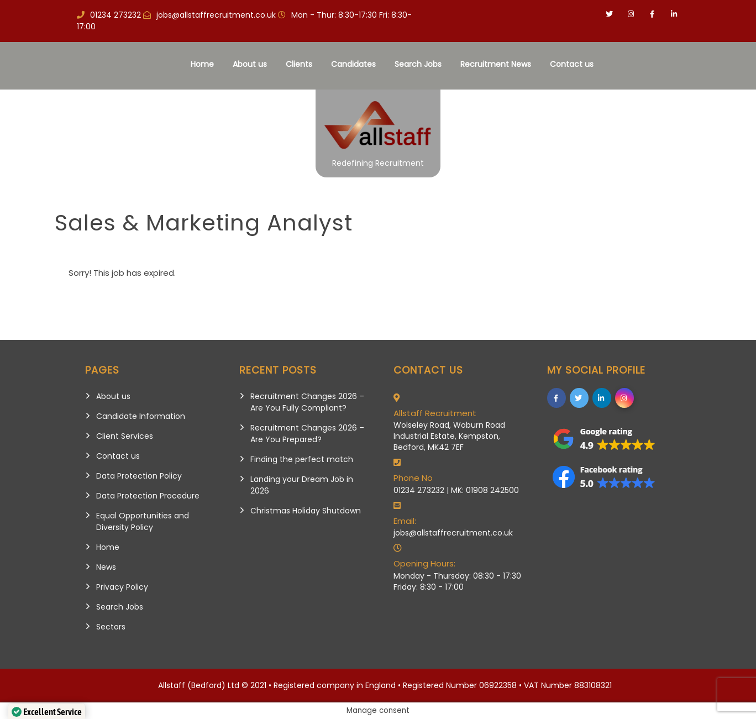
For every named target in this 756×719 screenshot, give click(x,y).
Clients (299, 64)
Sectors (110, 626)
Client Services (124, 436)
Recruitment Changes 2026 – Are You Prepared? (307, 433)
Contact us (572, 64)
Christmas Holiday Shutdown (305, 510)
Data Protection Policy (139, 475)
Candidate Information (140, 416)
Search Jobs (418, 64)
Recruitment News (495, 64)
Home (202, 64)
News (106, 567)
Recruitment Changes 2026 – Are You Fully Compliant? (307, 402)
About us (250, 64)
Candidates (353, 64)
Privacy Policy (122, 586)
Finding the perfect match (301, 459)
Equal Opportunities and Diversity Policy (142, 521)
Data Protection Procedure (148, 495)
